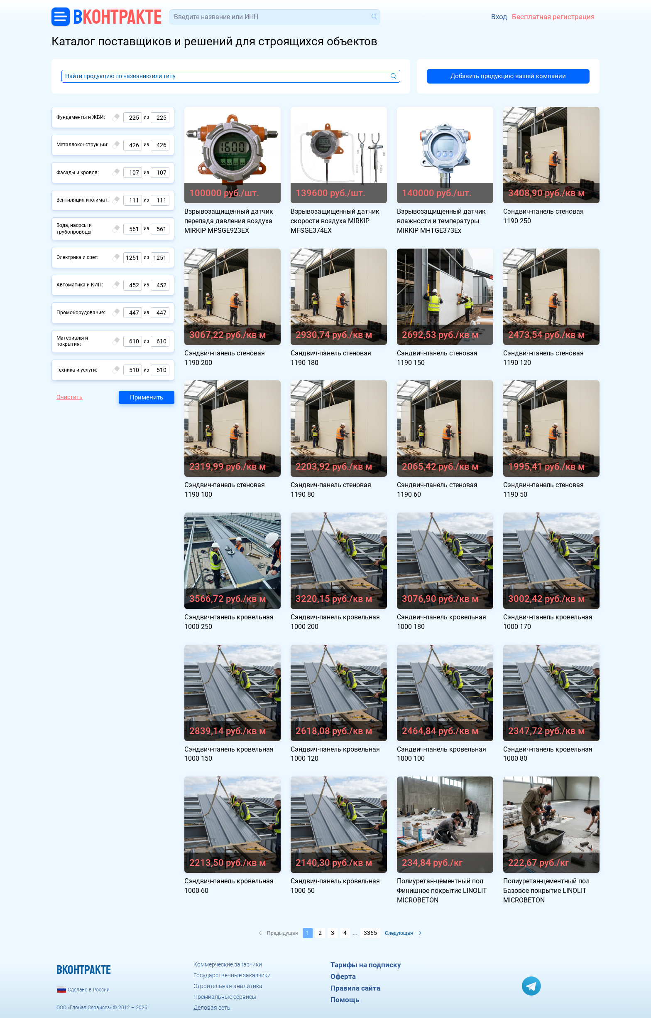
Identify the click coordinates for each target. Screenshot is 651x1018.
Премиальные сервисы (225, 996)
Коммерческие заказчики (227, 964)
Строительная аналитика (227, 986)
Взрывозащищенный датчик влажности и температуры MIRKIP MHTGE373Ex (441, 220)
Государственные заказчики (232, 975)
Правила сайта (355, 988)
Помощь (344, 1000)
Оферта (343, 976)
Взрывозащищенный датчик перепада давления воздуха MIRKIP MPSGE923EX (228, 220)
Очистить (69, 397)
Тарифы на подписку (365, 965)
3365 (370, 932)
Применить (146, 397)
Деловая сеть (211, 1007)
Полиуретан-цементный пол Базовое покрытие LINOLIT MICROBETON (546, 890)
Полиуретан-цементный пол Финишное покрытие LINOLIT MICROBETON (442, 890)
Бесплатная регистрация (553, 16)
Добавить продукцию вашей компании (508, 76)
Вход (499, 16)
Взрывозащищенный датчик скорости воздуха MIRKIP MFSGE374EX (335, 220)
